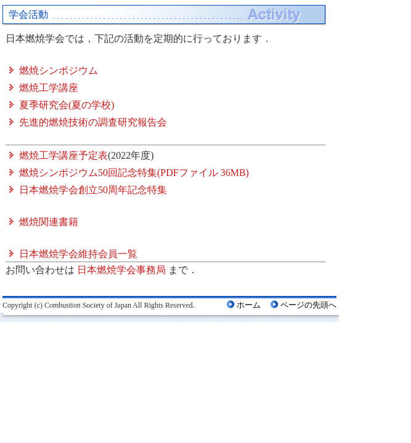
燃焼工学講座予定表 (63, 155)
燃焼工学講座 (48, 87)
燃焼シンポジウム (58, 70)
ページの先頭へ (308, 304)
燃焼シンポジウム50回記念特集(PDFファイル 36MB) (134, 172)
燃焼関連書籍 (48, 222)
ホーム (249, 304)
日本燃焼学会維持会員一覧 (78, 254)
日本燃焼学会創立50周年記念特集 (93, 190)
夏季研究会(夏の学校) (67, 105)
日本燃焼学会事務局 (121, 270)
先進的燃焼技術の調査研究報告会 (93, 122)
